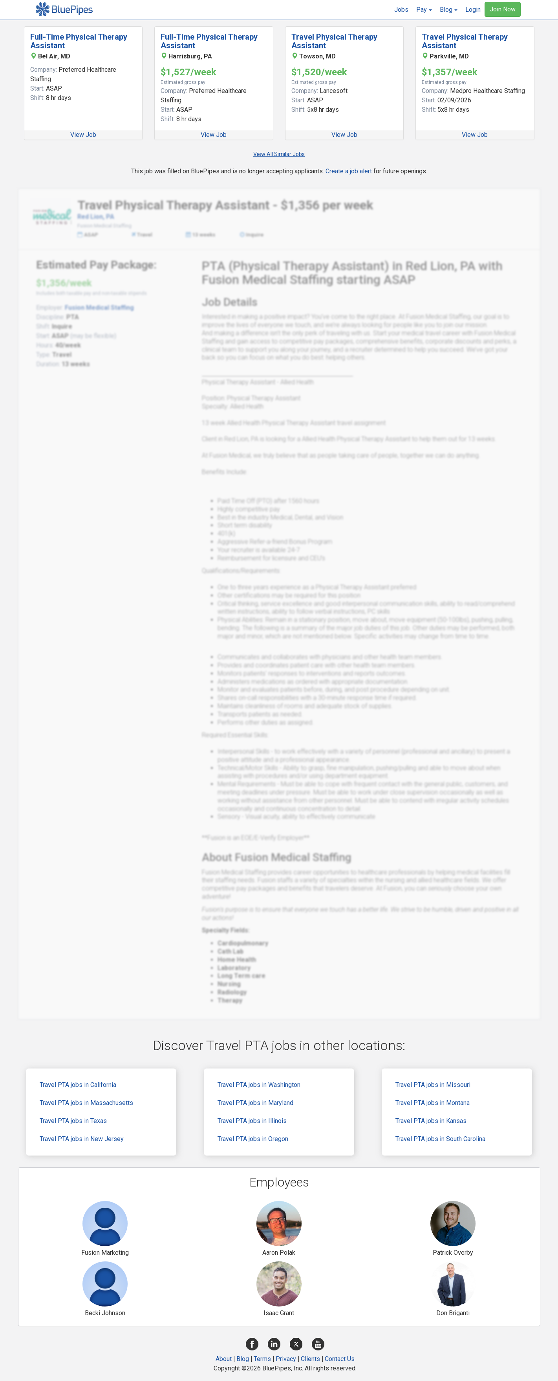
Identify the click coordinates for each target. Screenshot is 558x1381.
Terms (262, 1359)
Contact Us (340, 1359)
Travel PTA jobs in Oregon (253, 1139)
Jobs (401, 9)
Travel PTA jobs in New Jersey (82, 1139)
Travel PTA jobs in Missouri (432, 1084)
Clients (310, 1359)
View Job (83, 134)
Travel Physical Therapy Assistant (334, 41)
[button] (424, 10)
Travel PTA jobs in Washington (259, 1084)
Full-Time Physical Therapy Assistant (78, 41)
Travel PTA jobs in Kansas (431, 1121)
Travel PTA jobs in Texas (73, 1121)
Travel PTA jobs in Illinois (252, 1121)
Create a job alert (349, 171)
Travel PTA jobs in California (78, 1084)
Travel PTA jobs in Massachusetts (86, 1103)
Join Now (503, 9)
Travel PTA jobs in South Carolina (440, 1139)
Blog (242, 1359)
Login (473, 9)
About (224, 1359)
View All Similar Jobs (279, 154)
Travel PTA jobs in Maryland (255, 1103)
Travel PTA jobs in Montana (432, 1103)
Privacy (286, 1359)
